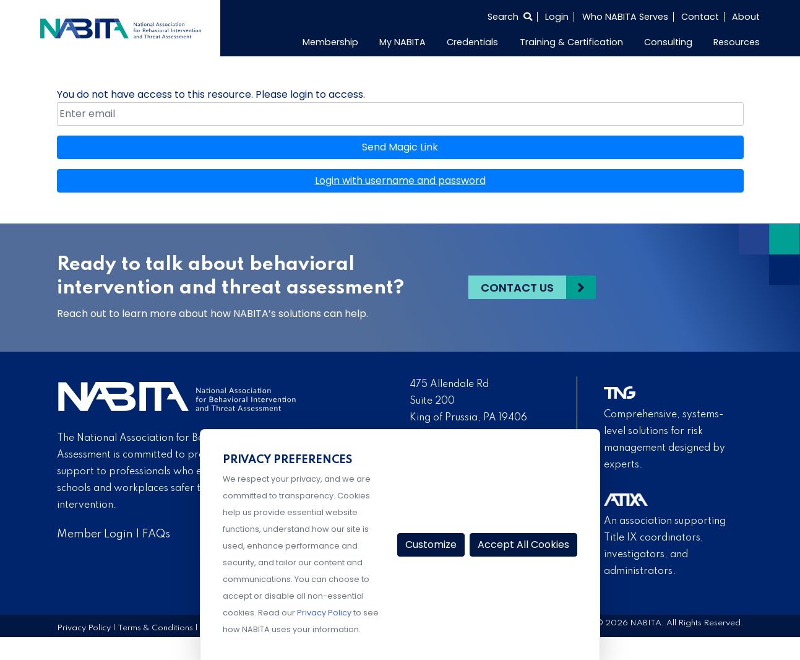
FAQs (156, 534)
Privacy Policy (84, 628)
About (746, 17)
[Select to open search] (510, 17)
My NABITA (402, 42)
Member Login (95, 534)
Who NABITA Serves (625, 17)
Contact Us (517, 287)
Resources (736, 42)
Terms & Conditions (155, 628)
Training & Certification (571, 42)
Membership (330, 42)
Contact (700, 17)
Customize (431, 544)
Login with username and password (400, 180)
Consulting (668, 42)
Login (557, 17)
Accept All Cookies (523, 544)
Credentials (472, 42)
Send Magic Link (400, 147)
